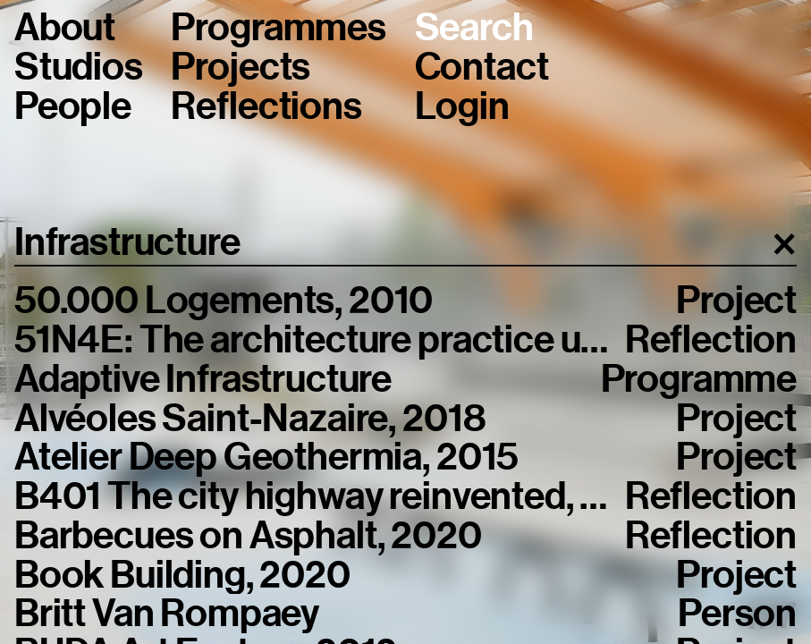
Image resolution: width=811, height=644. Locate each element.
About (64, 27)
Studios (78, 67)
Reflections (266, 106)
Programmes (278, 27)
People (72, 106)
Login (462, 106)
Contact (482, 67)
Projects (240, 67)
